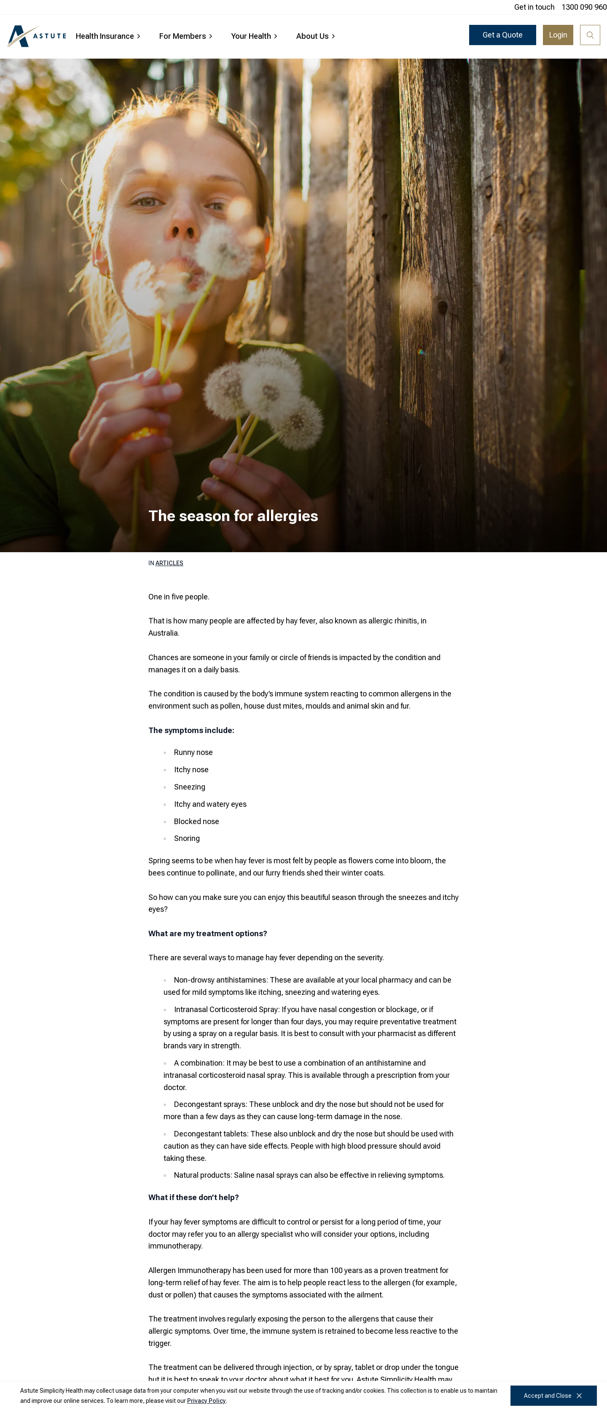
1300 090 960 (584, 7)
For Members (187, 36)
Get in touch (534, 7)
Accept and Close (553, 1395)
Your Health (255, 36)
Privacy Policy (206, 1400)
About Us (316, 36)
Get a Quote (503, 34)
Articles (169, 563)
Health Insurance (109, 36)
